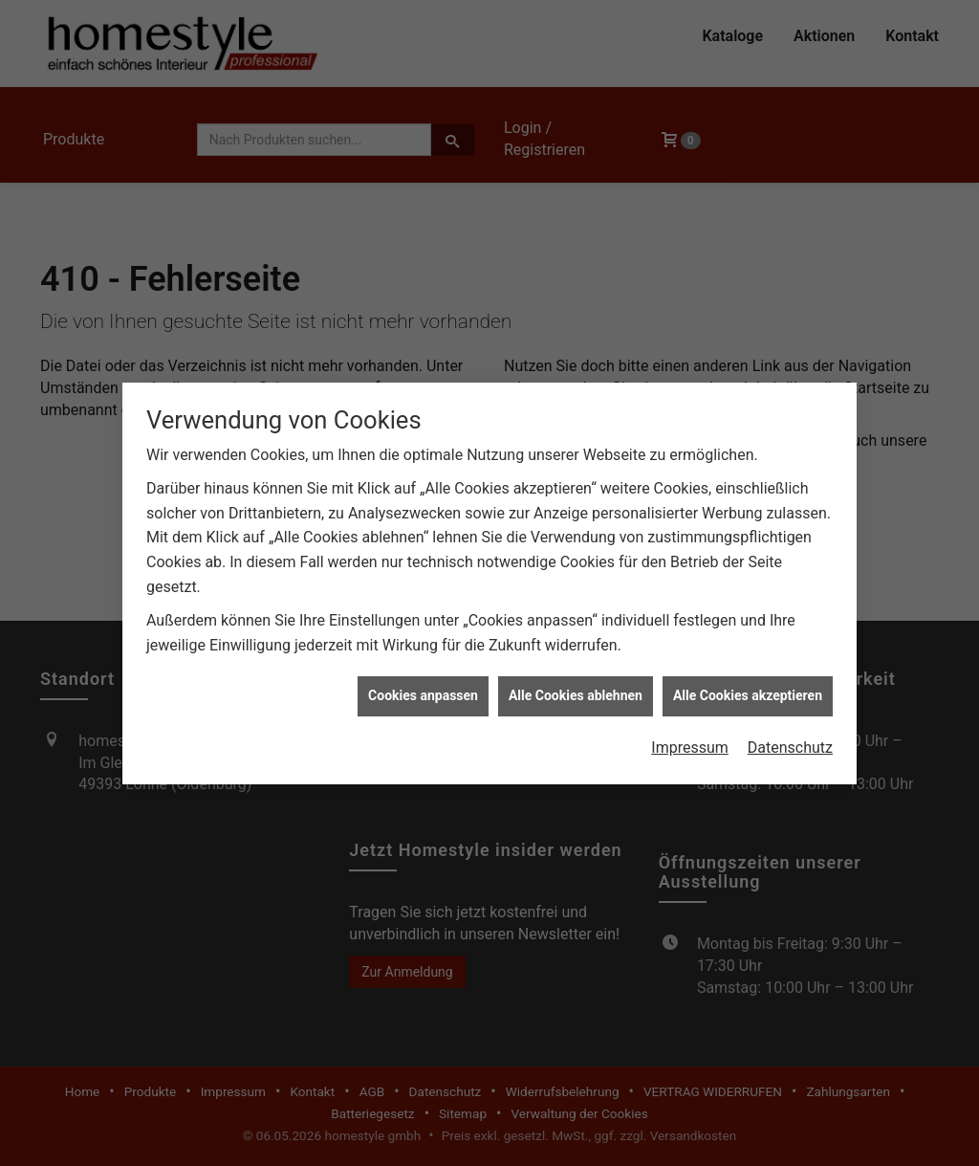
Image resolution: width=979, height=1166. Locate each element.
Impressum (690, 738)
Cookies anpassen (423, 686)
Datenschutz (790, 738)
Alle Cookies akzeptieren (747, 686)
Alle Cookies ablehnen (575, 686)
